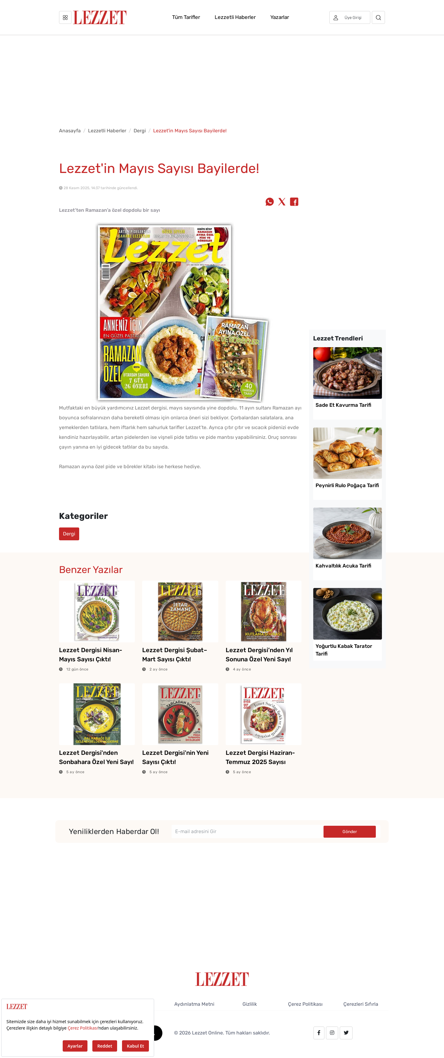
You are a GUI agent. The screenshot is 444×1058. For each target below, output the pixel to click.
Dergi (140, 131)
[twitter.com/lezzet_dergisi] (346, 1033)
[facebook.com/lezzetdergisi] (318, 1033)
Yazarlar (279, 17)
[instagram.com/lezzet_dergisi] (332, 1033)
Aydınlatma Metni (194, 1004)
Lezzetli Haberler (235, 17)
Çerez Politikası (305, 1004)
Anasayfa (70, 131)
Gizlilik (249, 1004)
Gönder (349, 831)
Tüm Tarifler (186, 17)
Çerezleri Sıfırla (360, 1004)
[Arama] (378, 17)
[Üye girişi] (349, 17)
